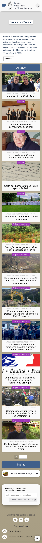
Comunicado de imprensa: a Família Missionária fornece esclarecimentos (21, 413)
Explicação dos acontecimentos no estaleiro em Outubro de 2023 (21, 446)
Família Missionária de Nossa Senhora (17, 93)
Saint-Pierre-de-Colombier (16, 441)
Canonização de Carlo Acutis (21, 96)
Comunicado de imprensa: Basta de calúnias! (21, 217)
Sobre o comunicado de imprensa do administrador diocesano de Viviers (21, 346)
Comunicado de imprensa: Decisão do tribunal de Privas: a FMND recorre (21, 313)
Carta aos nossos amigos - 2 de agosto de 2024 (21, 186)
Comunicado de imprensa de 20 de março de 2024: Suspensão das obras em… (21, 280)
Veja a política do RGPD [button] (13, 53)
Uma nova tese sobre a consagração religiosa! (21, 125)
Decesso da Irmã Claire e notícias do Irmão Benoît (21, 156)
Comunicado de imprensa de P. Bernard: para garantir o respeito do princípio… (21, 380)
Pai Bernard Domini (17, 182)
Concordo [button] (8, 59)
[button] (23, 499)
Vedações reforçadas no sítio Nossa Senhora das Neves (21, 248)
